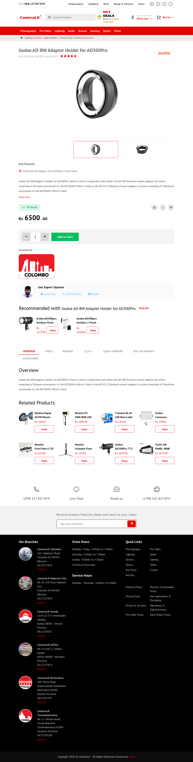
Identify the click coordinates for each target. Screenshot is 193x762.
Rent (106, 4)
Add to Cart (65, 237)
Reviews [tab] (68, 351)
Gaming (95, 31)
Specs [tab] (49, 351)
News (141, 4)
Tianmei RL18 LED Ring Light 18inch (124, 414)
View (53, 330)
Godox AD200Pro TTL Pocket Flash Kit (124, 446)
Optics (107, 31)
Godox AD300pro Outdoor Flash (46, 320)
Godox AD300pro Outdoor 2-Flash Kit (86, 320)
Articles (130, 575)
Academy (93, 4)
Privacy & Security (136, 605)
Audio (71, 31)
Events (154, 570)
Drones (82, 31)
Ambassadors (75, 4)
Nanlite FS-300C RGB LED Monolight (83, 414)
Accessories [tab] (31, 358)
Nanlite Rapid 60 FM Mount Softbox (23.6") (44, 414)
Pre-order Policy (135, 614)
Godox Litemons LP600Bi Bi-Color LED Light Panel (164, 414)
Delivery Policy (134, 587)
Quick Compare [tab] (113, 351)
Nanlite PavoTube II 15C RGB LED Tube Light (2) (44, 446)
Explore (41, 569)
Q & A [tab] (88, 351)
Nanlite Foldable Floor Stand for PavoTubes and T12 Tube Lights (84, 446)
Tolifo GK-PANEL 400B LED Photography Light (163, 446)
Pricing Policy (133, 596)
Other (117, 31)
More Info (24, 197)
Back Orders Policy (160, 614)
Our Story (131, 570)
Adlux (132, 756)
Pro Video (45, 31)
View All (144, 308)
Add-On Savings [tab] (143, 351)
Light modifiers (51, 37)
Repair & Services (123, 4)
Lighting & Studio (33, 37)
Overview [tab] (29, 351)
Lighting (60, 31)
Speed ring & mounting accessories (77, 37)
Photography (28, 31)
